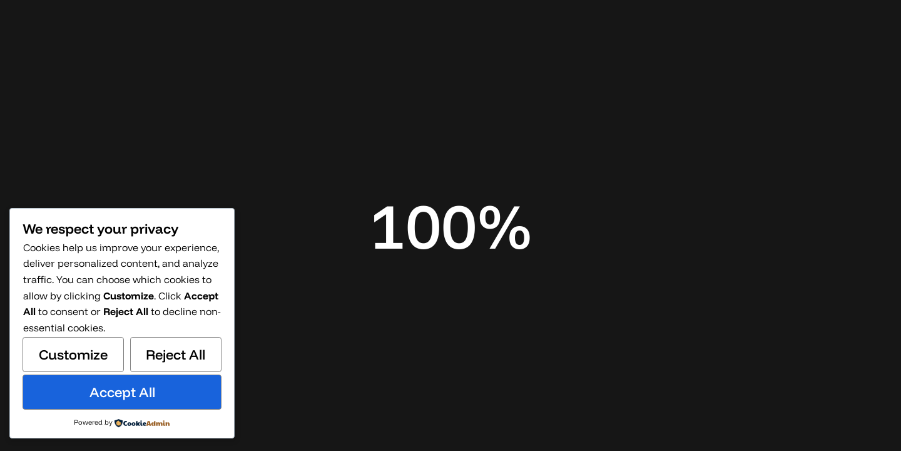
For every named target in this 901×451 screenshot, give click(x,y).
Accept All (122, 392)
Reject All (175, 354)
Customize (73, 354)
